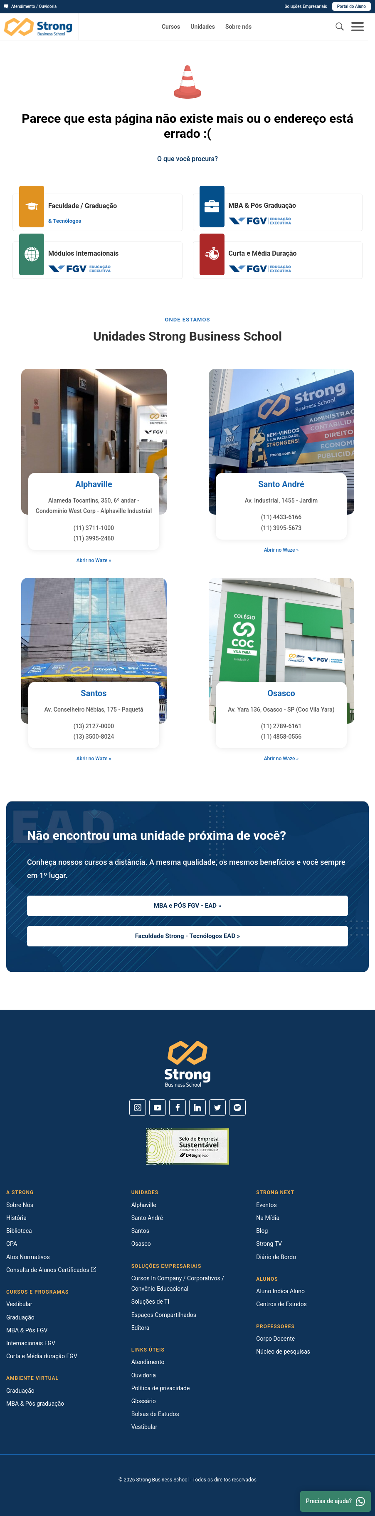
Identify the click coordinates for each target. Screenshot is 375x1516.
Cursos (171, 26)
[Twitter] (217, 1107)
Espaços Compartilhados (163, 1315)
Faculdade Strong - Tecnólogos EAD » (187, 936)
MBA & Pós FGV (26, 1330)
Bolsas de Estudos (155, 1414)
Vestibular (19, 1304)
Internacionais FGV (30, 1343)
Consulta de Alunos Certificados (51, 1270)
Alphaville (93, 484)
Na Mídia (267, 1218)
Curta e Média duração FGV (41, 1356)
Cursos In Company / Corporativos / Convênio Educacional (177, 1283)
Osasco (281, 693)
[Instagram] (137, 1107)
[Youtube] (157, 1107)
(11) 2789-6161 (281, 726)
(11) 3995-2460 (94, 538)
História (16, 1218)
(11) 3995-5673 (281, 528)
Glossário (143, 1401)
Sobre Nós (19, 1205)
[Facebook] (177, 1107)
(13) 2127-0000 (94, 726)
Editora (140, 1327)
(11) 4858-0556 (281, 736)
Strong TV (269, 1243)
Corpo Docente (275, 1338)
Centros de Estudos (281, 1304)
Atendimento (148, 1362)
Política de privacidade (160, 1388)
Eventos (266, 1205)
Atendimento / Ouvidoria (30, 6)
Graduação (20, 1317)
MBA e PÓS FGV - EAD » (187, 905)
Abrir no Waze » (93, 560)
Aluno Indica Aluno (280, 1291)
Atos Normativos (28, 1257)
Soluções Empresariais (305, 6)
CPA (11, 1243)
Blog (262, 1230)
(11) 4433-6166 (281, 517)
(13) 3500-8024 (94, 736)
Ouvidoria (143, 1375)
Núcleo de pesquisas (283, 1351)
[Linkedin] (197, 1107)
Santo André (281, 484)
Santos (93, 693)
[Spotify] (237, 1107)
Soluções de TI (150, 1301)
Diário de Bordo (276, 1257)
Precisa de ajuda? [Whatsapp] (335, 1501)
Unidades (202, 26)
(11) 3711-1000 (94, 528)
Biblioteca (19, 1230)
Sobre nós (238, 26)
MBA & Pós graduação (35, 1403)
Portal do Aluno (351, 6)
